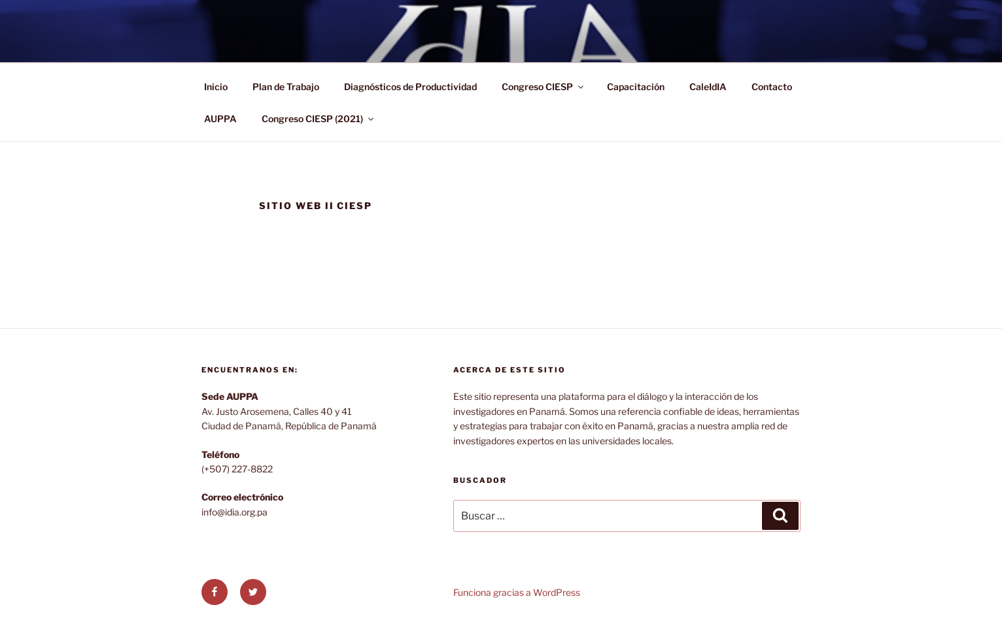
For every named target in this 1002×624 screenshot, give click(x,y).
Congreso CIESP (543, 86)
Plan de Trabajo (285, 86)
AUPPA (220, 118)
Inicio (216, 86)
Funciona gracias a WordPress (516, 592)
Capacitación (636, 86)
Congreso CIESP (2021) (318, 118)
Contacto (772, 86)
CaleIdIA (708, 86)
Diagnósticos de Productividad (410, 86)
